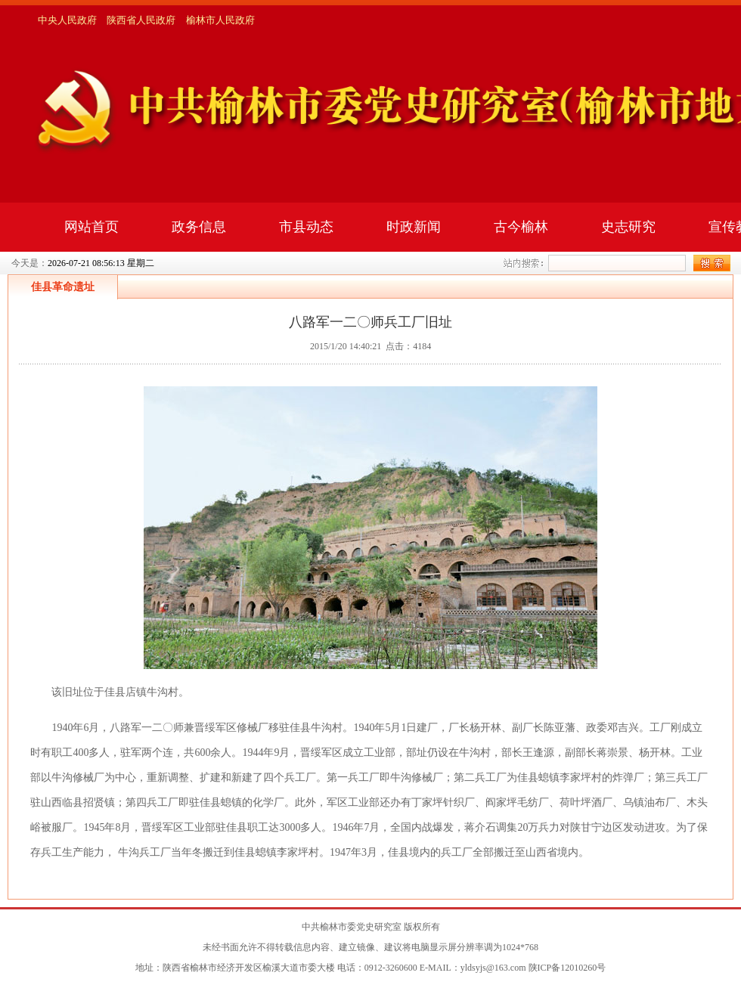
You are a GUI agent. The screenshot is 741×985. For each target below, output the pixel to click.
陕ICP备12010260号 (567, 967)
